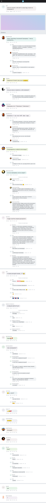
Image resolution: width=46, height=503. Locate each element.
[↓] (18, 11)
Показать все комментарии (23, 177)
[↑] (16, 11)
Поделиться (20, 11)
